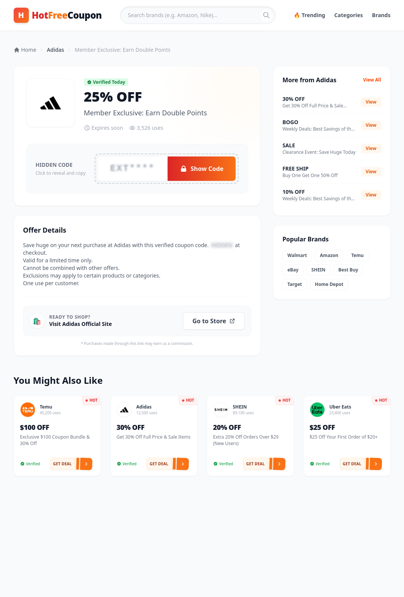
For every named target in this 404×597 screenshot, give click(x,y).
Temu (357, 255)
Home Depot (329, 284)
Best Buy (348, 270)
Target (294, 284)
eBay (292, 270)
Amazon (329, 255)
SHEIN (318, 270)
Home (25, 49)
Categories (348, 15)
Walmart (297, 255)
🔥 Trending (309, 15)
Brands (381, 15)
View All (372, 80)
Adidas (55, 49)
